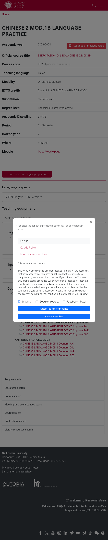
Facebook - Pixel (76, 301)
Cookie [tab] (24, 241)
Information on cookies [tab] (33, 254)
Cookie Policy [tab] (28, 247)
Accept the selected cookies (54, 308)
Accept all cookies (54, 316)
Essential (27, 301)
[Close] (91, 222)
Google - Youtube (49, 301)
